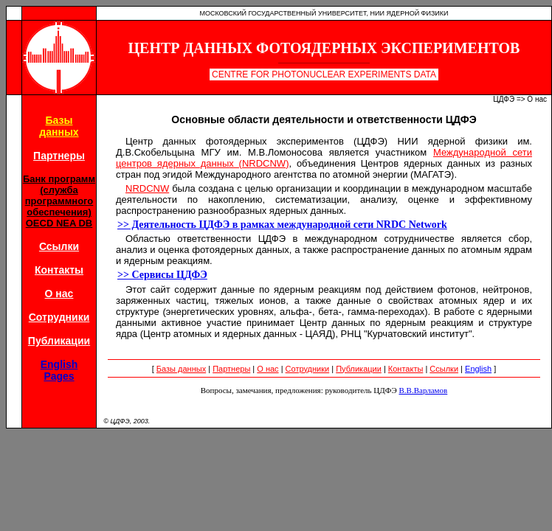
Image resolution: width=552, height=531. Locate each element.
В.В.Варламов (423, 390)
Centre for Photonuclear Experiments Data (324, 74)
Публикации (59, 341)
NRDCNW (147, 188)
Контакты (59, 270)
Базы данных (181, 368)
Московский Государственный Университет (282, 13)
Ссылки (59, 246)
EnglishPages (59, 370)
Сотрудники (59, 317)
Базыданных (58, 126)
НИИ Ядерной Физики (409, 13)
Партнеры (59, 156)
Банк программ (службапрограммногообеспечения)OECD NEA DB (59, 201)
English (478, 368)
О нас (59, 293)
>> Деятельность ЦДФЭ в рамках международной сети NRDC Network (282, 224)
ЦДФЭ (503, 99)
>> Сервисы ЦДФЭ (162, 274)
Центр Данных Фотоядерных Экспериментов (324, 48)
